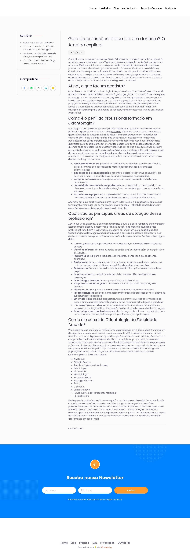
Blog (116, 8)
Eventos (84, 542)
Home (93, 8)
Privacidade (107, 542)
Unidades (105, 8)
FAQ (94, 542)
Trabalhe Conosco (151, 8)
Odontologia (121, 59)
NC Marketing (106, 547)
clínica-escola (99, 345)
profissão (116, 131)
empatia (103, 153)
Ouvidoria (170, 8)
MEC (127, 333)
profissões (89, 400)
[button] (129, 8)
